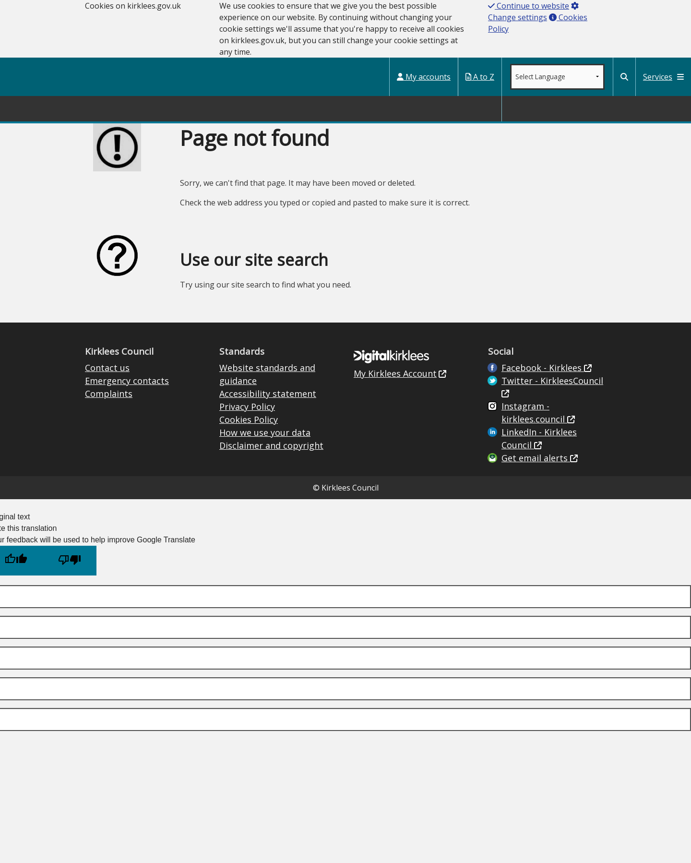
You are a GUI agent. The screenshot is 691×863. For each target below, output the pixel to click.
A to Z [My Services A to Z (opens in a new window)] (479, 77)
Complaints (108, 393)
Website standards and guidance (267, 374)
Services (663, 77)
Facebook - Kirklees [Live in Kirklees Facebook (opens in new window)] (542, 367)
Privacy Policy (247, 406)
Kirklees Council (44, 76)
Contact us (107, 367)
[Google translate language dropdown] (557, 77)
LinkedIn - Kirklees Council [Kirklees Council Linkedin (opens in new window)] (539, 438)
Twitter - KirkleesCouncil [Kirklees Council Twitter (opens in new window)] (552, 380)
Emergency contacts (127, 380)
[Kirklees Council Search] (624, 77)
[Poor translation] (69, 560)
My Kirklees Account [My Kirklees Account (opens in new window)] (395, 373)
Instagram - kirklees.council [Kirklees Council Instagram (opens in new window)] (534, 412)
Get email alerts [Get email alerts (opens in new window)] (535, 458)
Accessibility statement (267, 393)
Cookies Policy (248, 419)
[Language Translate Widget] (557, 76)
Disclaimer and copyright (271, 445)
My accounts (424, 77)
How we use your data (264, 432)
